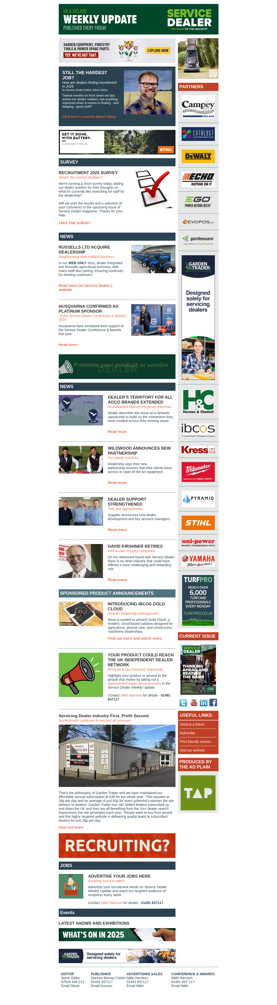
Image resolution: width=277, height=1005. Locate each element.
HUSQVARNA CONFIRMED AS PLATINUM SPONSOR (88, 309)
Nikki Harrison (131, 695)
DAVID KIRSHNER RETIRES (135, 546)
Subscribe (187, 733)
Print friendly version (195, 742)
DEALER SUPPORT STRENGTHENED (127, 502)
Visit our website (192, 750)
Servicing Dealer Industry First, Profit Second (104, 716)
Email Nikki (135, 986)
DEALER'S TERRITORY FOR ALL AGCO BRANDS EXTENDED (140, 400)
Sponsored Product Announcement (134, 683)
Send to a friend (192, 724)
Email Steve (70, 986)
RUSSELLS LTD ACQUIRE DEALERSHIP (84, 250)
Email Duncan (101, 986)
